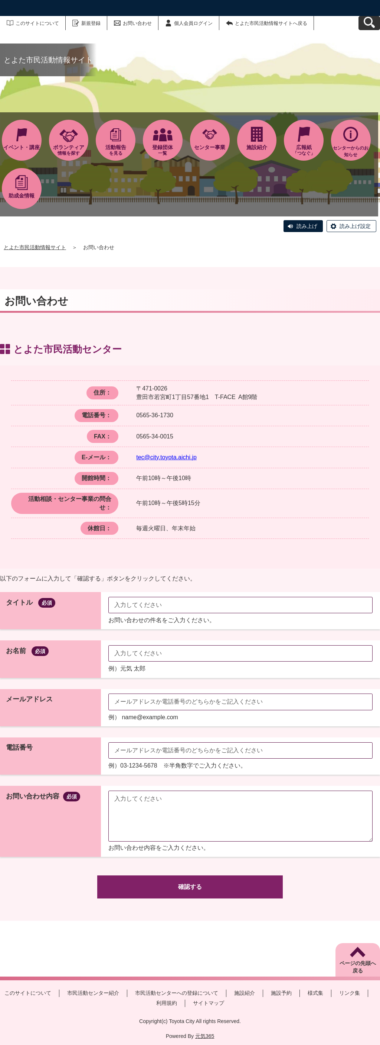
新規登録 (91, 23)
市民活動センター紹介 (93, 993)
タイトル (30, 602)
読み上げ (307, 226)
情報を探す (69, 150)
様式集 (315, 993)
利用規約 (166, 1003)
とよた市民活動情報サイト (35, 247)
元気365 (204, 1036)
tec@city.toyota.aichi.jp (166, 457)
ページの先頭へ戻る (358, 967)
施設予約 (281, 993)
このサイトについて (37, 23)
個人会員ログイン (193, 23)
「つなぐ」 (304, 150)
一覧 (163, 150)
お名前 (27, 651)
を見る (115, 150)
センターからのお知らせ (350, 151)
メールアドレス (29, 699)
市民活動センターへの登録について (176, 993)
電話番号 (19, 747)
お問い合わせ (137, 23)
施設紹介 (244, 993)
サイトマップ (208, 1003)
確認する (190, 887)
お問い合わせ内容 (43, 796)
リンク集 (349, 993)
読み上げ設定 (355, 226)
